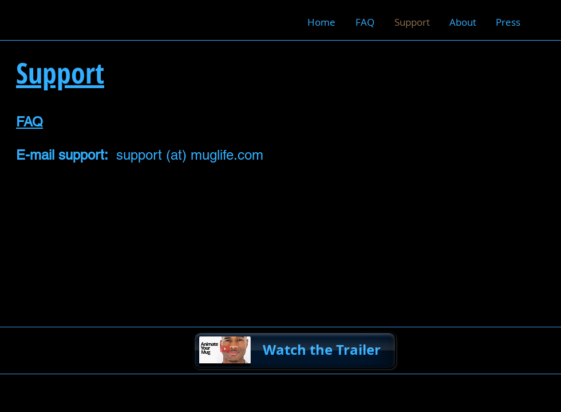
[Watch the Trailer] (294, 350)
